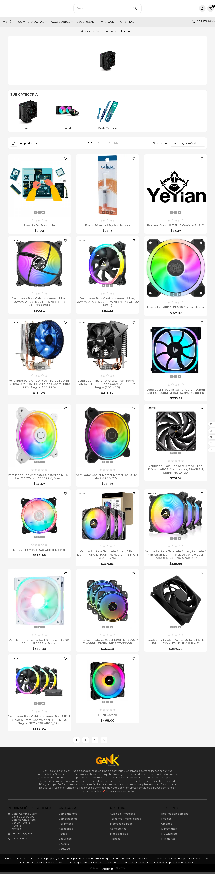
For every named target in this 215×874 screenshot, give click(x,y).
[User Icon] (202, 9)
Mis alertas (168, 840)
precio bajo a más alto (188, 145)
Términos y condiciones (125, 820)
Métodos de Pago (121, 825)
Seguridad (65, 840)
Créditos (166, 825)
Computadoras (68, 820)
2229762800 (20, 840)
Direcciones (169, 830)
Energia (64, 845)
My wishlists (169, 835)
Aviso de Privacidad (122, 815)
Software (64, 850)
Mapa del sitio (119, 835)
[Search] (135, 9)
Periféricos (66, 825)
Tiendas (115, 840)
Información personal (175, 815)
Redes (63, 835)
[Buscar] (101, 9)
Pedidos (166, 820)
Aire (27, 130)
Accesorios (66, 830)
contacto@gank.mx (24, 835)
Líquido (67, 130)
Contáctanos (118, 830)
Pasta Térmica (107, 130)
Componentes (68, 815)
